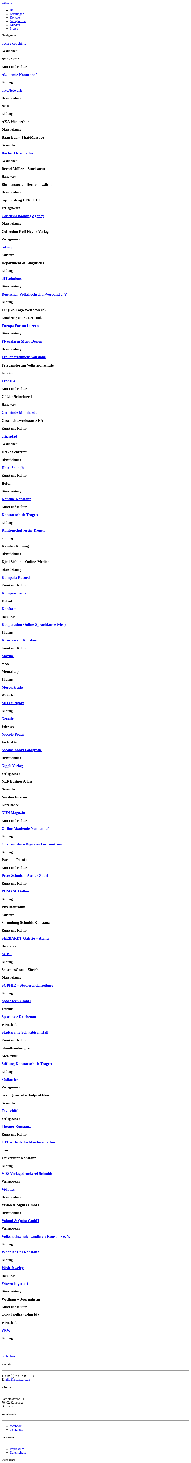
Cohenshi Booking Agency (23, 216)
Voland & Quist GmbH (20, 1221)
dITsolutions (12, 278)
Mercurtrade (12, 687)
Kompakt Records (16, 577)
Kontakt (15, 17)
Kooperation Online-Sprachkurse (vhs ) (34, 624)
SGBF (7, 954)
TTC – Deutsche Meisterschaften (28, 1142)
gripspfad (9, 436)
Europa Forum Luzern (20, 326)
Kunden (15, 25)
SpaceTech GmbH (16, 1001)
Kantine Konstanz (16, 499)
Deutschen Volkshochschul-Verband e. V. (34, 294)
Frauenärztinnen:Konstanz (24, 357)
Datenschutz (18, 1452)
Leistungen (17, 14)
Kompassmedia (14, 593)
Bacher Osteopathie (17, 153)
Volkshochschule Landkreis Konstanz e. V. (36, 1236)
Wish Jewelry (13, 1268)
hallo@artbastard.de (17, 1379)
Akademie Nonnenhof (19, 75)
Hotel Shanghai (14, 468)
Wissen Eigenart (15, 1283)
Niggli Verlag (12, 766)
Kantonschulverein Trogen (23, 530)
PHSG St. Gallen (15, 891)
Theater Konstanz (16, 1126)
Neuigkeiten (18, 21)
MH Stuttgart (13, 703)
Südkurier (10, 1079)
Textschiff (9, 1111)
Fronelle (8, 381)
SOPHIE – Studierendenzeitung (27, 985)
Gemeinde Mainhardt (19, 412)
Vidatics (8, 1189)
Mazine (8, 656)
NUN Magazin (13, 813)
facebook (16, 1426)
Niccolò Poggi (13, 734)
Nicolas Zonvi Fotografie (22, 750)
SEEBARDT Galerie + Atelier (26, 938)
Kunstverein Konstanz (20, 640)
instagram (16, 1429)
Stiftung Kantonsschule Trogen (27, 1064)
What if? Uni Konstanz (20, 1252)
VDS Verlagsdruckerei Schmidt (27, 1173)
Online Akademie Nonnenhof (25, 828)
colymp (7, 247)
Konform (9, 609)
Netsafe (8, 719)
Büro (13, 10)
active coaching (14, 43)
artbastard (8, 3)
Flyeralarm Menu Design (22, 341)
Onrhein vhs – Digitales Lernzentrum (32, 844)
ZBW (6, 1330)
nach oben (8, 1356)
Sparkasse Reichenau (19, 1017)
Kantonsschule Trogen (20, 515)
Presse (14, 28)
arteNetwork (12, 90)
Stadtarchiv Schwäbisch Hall (25, 1032)
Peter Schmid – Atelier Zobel (25, 875)
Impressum (17, 1449)
